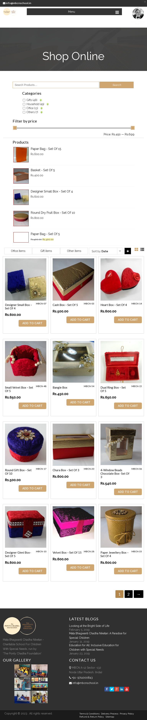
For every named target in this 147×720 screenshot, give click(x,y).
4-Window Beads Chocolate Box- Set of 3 (114, 473)
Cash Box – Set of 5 (65, 305)
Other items (74, 250)
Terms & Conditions (89, 713)
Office (32, 108)
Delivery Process (109, 713)
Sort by (100, 251)
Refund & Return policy (91, 716)
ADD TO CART (32, 323)
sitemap (109, 716)
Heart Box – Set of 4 (113, 305)
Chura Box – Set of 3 (66, 470)
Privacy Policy (127, 713)
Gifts (32, 100)
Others (32, 112)
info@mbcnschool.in (17, 3)
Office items (18, 250)
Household (35, 104)
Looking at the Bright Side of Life (89, 625)
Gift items (46, 250)
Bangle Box (60, 387)
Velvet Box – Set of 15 (67, 552)
